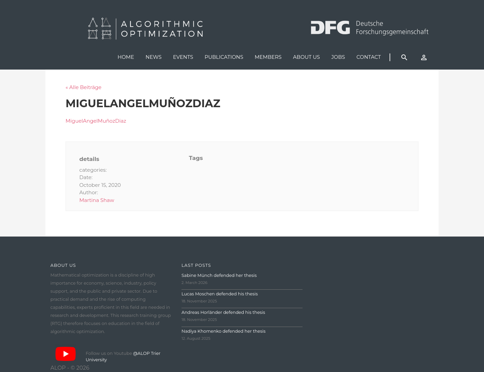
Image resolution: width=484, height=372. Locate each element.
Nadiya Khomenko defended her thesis (224, 331)
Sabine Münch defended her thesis (219, 275)
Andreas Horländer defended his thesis (223, 312)
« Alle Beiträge (84, 87)
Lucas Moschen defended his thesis (220, 293)
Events (183, 57)
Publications (224, 57)
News (154, 57)
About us (306, 57)
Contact (368, 57)
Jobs (338, 57)
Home (126, 57)
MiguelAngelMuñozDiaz (96, 121)
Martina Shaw (96, 200)
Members (268, 57)
